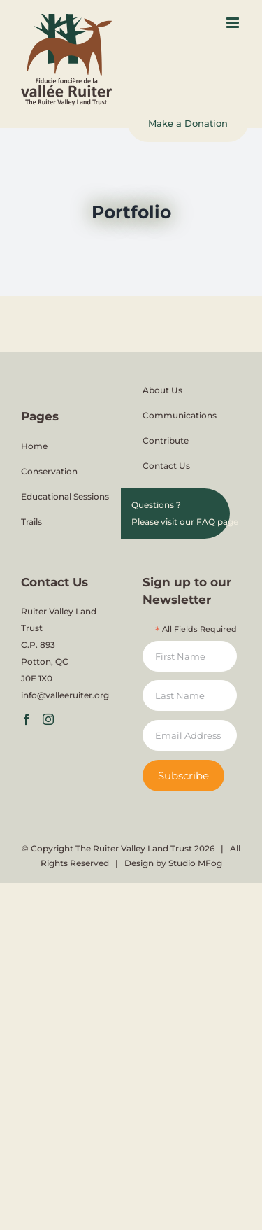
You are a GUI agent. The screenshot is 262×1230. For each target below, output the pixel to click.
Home (34, 446)
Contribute (166, 440)
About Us (162, 390)
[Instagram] (48, 719)
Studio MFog (195, 863)
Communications (180, 415)
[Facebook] (26, 719)
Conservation (49, 471)
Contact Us (166, 465)
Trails (31, 521)
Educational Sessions (65, 496)
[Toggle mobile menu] (233, 22)
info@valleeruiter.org (65, 695)
